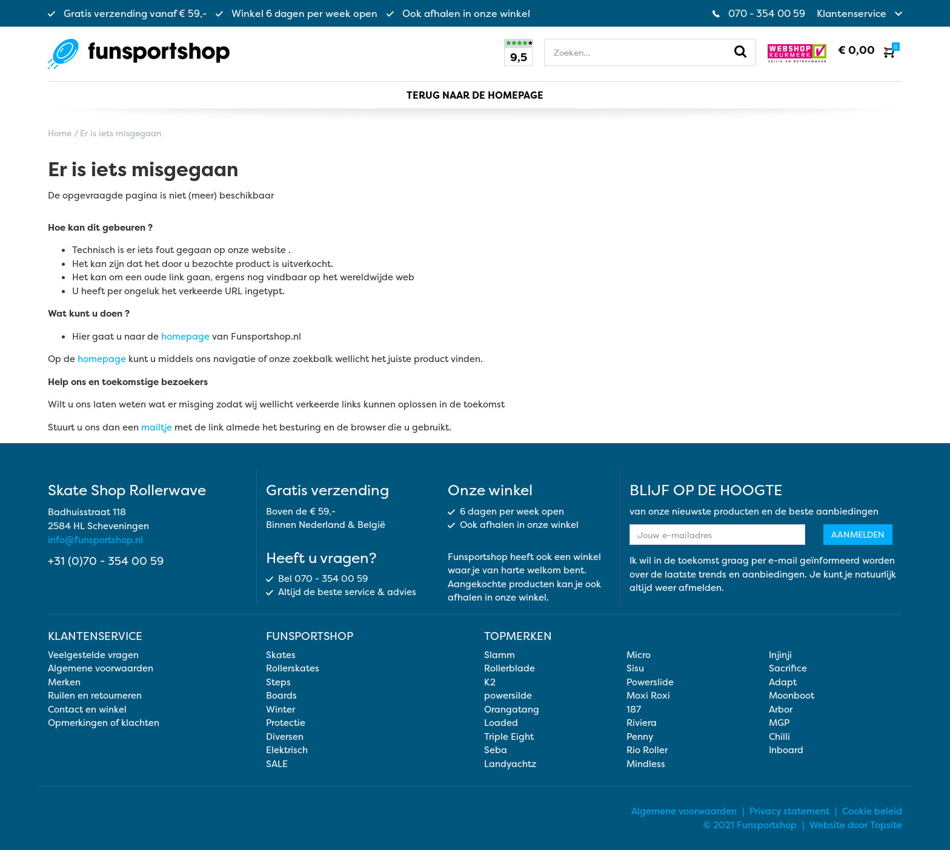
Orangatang (511, 709)
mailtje (156, 427)
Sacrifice (788, 668)
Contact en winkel (87, 709)
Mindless (645, 763)
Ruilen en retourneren (95, 695)
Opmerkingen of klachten (103, 722)
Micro (638, 654)
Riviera (641, 722)
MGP (779, 722)
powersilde (508, 695)
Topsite (886, 825)
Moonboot (791, 695)
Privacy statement (789, 811)
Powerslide (650, 682)
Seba (495, 749)
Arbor (780, 709)
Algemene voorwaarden (100, 668)
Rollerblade (509, 668)
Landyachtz (510, 763)
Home (59, 133)
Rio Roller (647, 749)
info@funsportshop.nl (95, 539)
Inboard (786, 749)
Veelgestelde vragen (93, 654)
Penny (639, 736)
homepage (185, 336)
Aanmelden (858, 534)
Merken (64, 682)
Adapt (783, 682)
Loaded (501, 722)
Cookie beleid (872, 811)
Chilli (779, 736)
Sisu (635, 668)
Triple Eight (509, 736)
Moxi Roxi (648, 695)
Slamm (499, 654)
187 (633, 709)
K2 (490, 682)
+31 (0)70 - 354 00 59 (106, 560)
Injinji (780, 654)
